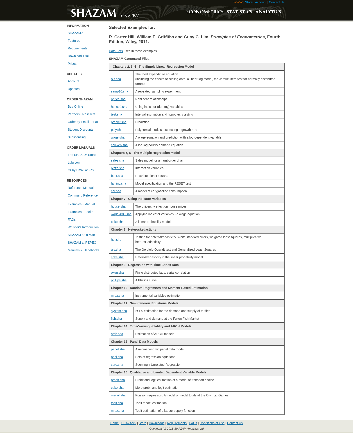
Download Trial (78, 56)
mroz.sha (117, 295)
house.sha (118, 206)
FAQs (72, 219)
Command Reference (83, 195)
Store (249, 2)
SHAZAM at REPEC (82, 242)
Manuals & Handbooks (84, 250)
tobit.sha (117, 403)
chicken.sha (119, 145)
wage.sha (117, 137)
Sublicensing (77, 137)
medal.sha (118, 395)
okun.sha (117, 272)
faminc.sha (118, 183)
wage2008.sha (121, 214)
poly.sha (116, 130)
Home (114, 423)
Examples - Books (80, 212)
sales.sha (117, 160)
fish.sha (116, 318)
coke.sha (117, 222)
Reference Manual (80, 188)
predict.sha (118, 122)
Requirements (77, 48)
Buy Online (75, 106)
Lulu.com (74, 162)
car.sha (116, 191)
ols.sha (116, 79)
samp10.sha (119, 91)
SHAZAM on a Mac (81, 235)
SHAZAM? (75, 33)
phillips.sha (119, 280)
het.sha (116, 239)
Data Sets (116, 51)
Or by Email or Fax (81, 170)
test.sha (116, 114)
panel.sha (118, 349)
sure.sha (117, 364)
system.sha (119, 311)
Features (74, 40)
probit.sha (118, 380)
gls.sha (116, 249)
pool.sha (117, 357)
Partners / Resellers (81, 114)
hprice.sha (118, 99)
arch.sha (117, 334)
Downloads (156, 423)
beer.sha (117, 176)
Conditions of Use (212, 423)
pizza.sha (117, 168)
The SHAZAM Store (82, 155)
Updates (73, 89)
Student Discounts (80, 129)
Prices (72, 63)
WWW (238, 2)
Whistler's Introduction (83, 227)
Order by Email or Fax (83, 122)
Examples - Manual (81, 204)
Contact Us (277, 2)
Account (261, 2)
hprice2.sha (119, 107)
